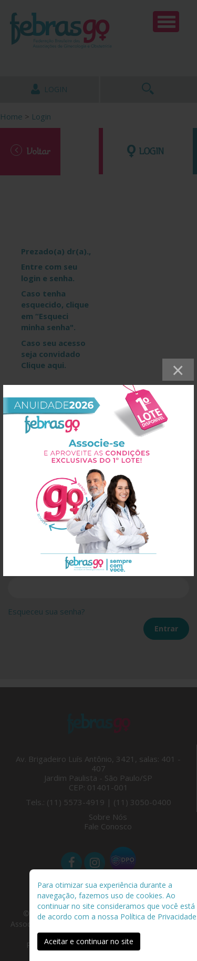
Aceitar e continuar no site (88, 941)
